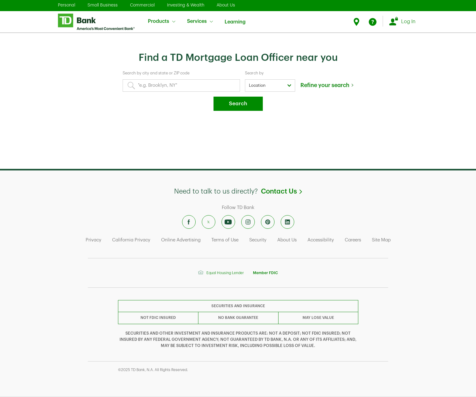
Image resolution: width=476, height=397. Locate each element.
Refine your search (324, 85)
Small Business (102, 5)
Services (200, 21)
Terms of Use (224, 240)
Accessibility (320, 240)
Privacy (93, 240)
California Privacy (131, 240)
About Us (226, 5)
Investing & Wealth (185, 5)
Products (161, 21)
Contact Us (281, 191)
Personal (66, 5)
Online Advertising (181, 240)
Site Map (381, 240)
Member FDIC (265, 273)
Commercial (142, 5)
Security (257, 240)
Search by (254, 73)
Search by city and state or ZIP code (156, 73)
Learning (235, 18)
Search (238, 103)
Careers (353, 240)
